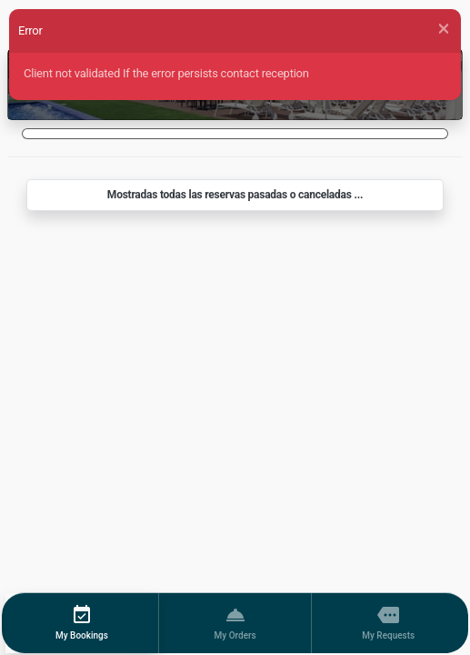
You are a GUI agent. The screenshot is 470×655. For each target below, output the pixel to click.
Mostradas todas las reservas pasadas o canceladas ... (235, 194)
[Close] (443, 29)
